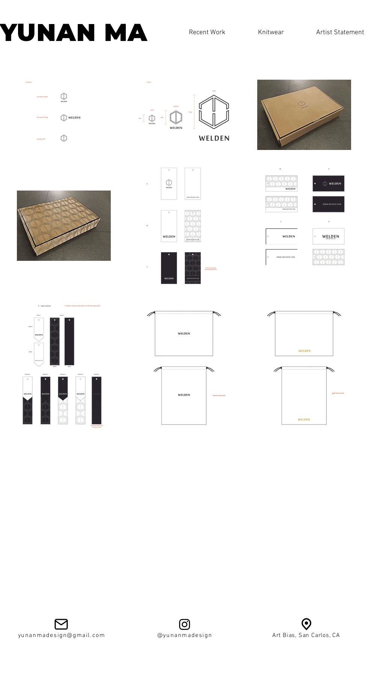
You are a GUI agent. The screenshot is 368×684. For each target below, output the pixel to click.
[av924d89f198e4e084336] (306, 624)
